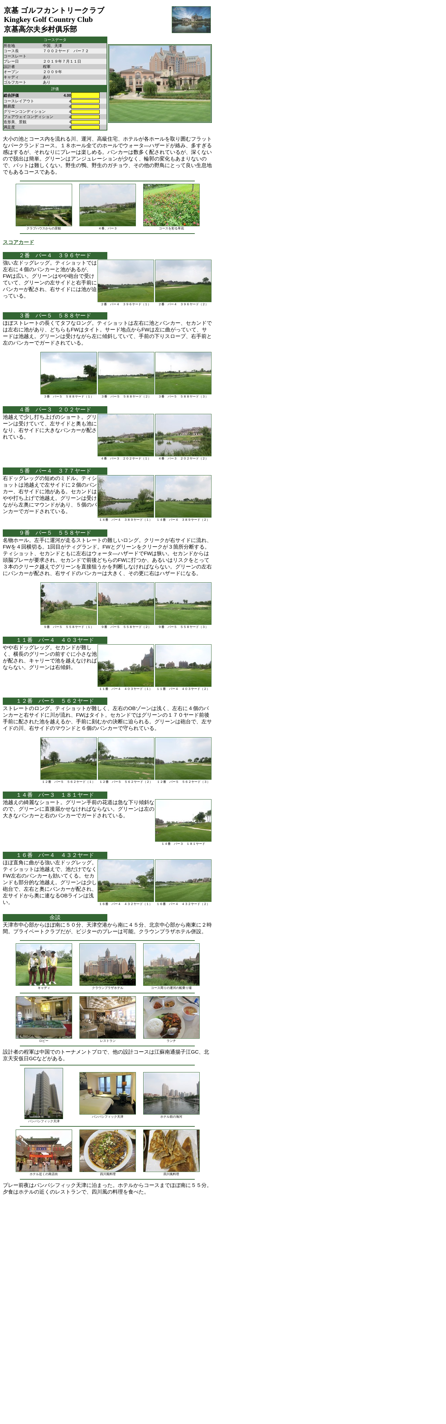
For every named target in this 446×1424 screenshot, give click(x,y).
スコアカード (18, 242)
